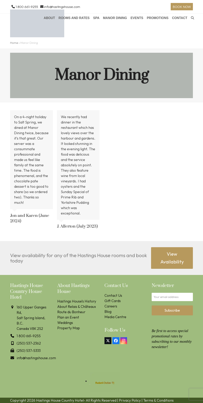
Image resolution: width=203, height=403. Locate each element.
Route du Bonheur (71, 312)
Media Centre (115, 317)
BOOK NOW (182, 7)
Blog (107, 311)
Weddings (65, 322)
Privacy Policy (130, 400)
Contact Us (113, 295)
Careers (110, 306)
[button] (192, 18)
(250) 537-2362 (29, 343)
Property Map (68, 328)
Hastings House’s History (76, 301)
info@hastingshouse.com (62, 7)
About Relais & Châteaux (76, 306)
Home (14, 43)
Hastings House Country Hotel (60, 400)
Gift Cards (112, 301)
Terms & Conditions (158, 400)
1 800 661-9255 (27, 7)
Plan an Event (68, 317)
